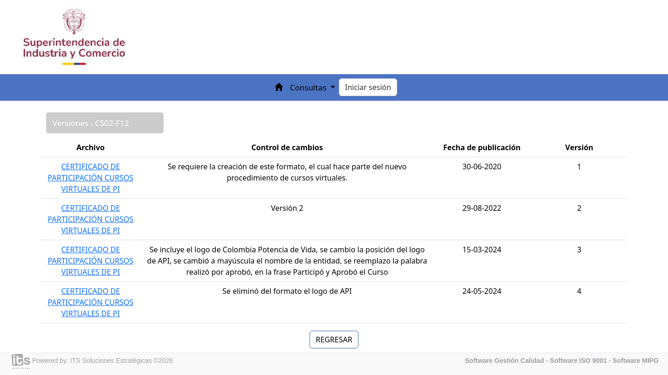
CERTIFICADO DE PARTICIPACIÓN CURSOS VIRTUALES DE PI (90, 177)
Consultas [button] (309, 87)
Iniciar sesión (368, 87)
